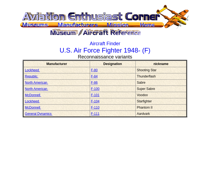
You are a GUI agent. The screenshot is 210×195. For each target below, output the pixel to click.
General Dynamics (38, 114)
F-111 (95, 114)
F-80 (94, 70)
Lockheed (32, 70)
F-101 (95, 95)
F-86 (94, 82)
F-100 (95, 89)
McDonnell (33, 95)
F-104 (95, 101)
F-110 (95, 107)
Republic (31, 76)
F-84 (94, 76)
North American (36, 82)
